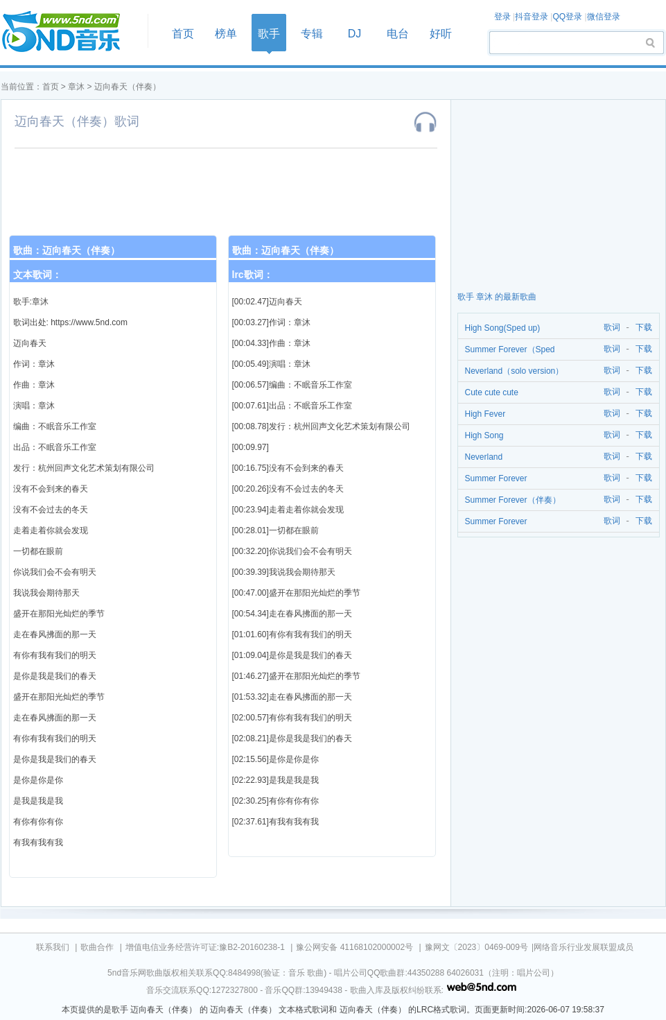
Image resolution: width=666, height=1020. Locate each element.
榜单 (226, 34)
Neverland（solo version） (514, 371)
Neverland (484, 457)
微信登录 (603, 16)
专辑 (312, 34)
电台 (398, 34)
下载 (644, 328)
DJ (355, 34)
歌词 (609, 328)
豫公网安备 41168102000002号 (354, 947)
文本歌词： (37, 274)
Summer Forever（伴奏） (513, 500)
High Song (484, 435)
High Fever (485, 414)
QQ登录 (567, 16)
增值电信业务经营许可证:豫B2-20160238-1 (205, 947)
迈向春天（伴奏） (127, 87)
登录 (502, 16)
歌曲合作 (97, 947)
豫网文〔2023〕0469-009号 (476, 947)
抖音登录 (531, 16)
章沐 (76, 87)
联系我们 (52, 947)
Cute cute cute (491, 392)
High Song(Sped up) (503, 328)
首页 (70, 32)
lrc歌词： (252, 274)
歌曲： (66, 250)
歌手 (269, 34)
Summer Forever (496, 478)
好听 (441, 34)
